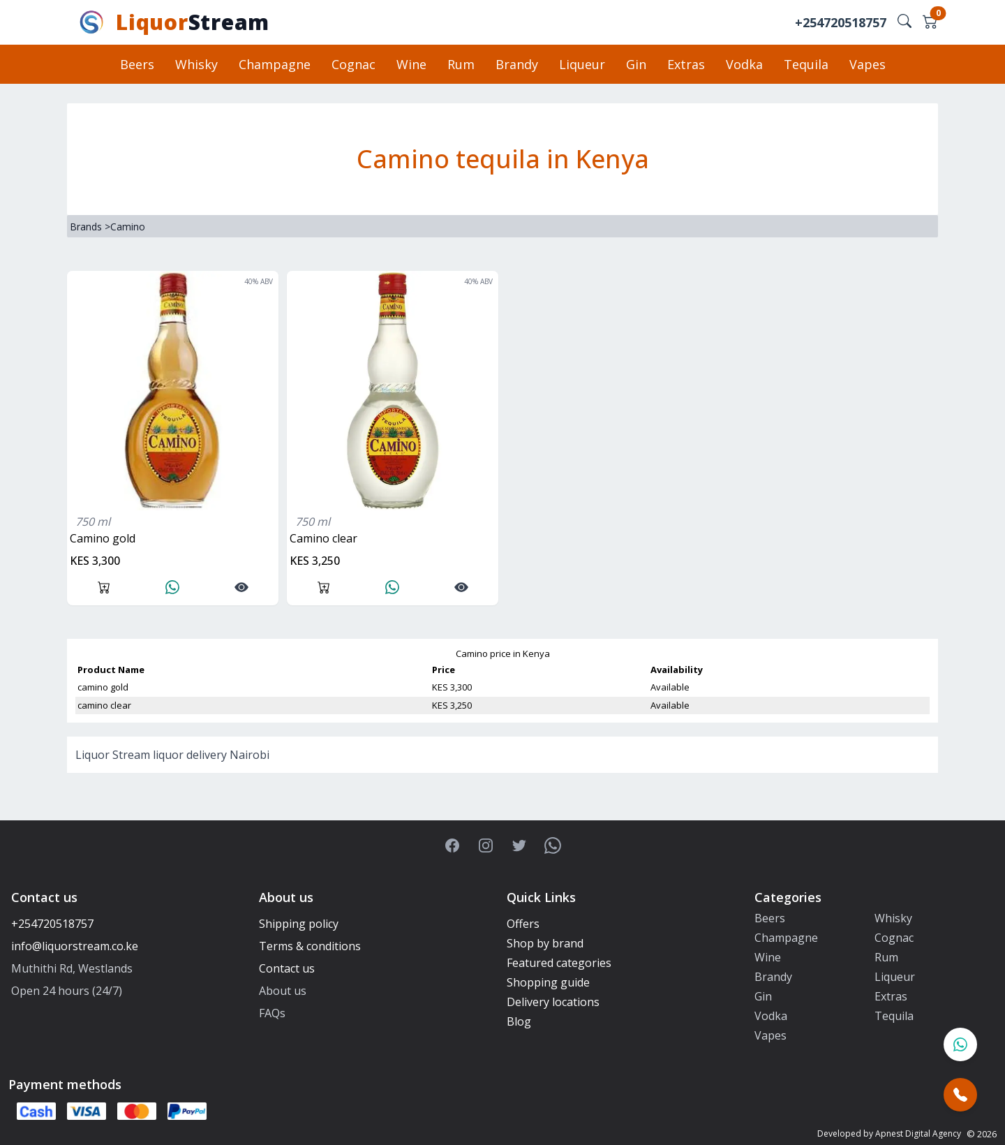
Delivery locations (553, 1002)
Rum (461, 64)
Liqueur (582, 64)
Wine (411, 64)
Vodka (744, 64)
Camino (127, 226)
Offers (523, 923)
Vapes (867, 64)
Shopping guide (548, 982)
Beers (137, 64)
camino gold (102, 538)
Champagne (275, 64)
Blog (519, 1021)
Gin (636, 64)
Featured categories (559, 962)
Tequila (806, 64)
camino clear (323, 538)
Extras (686, 64)
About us (282, 990)
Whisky (196, 64)
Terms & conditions (310, 946)
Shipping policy (298, 923)
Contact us (287, 968)
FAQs (272, 1013)
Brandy (517, 64)
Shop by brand (545, 943)
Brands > (90, 226)
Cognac (353, 64)
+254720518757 (840, 22)
